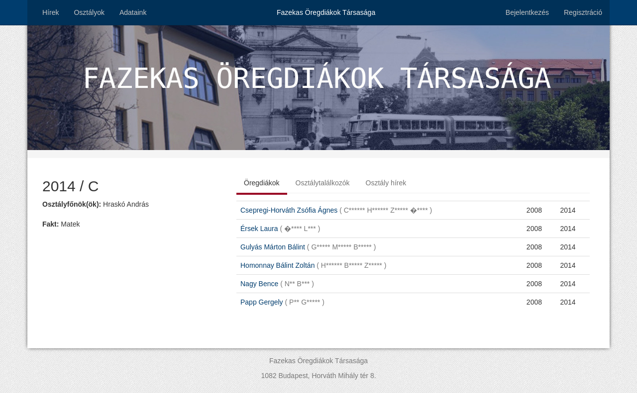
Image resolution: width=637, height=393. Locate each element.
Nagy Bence (277, 284)
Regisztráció (583, 12)
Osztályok (89, 12)
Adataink (132, 12)
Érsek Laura (280, 229)
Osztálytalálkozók (323, 183)
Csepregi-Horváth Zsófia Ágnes (336, 210)
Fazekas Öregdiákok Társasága (326, 12)
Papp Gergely (282, 302)
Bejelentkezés (527, 12)
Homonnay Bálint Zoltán (313, 265)
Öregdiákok (262, 183)
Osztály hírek (386, 183)
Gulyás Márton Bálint (308, 247)
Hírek (50, 12)
